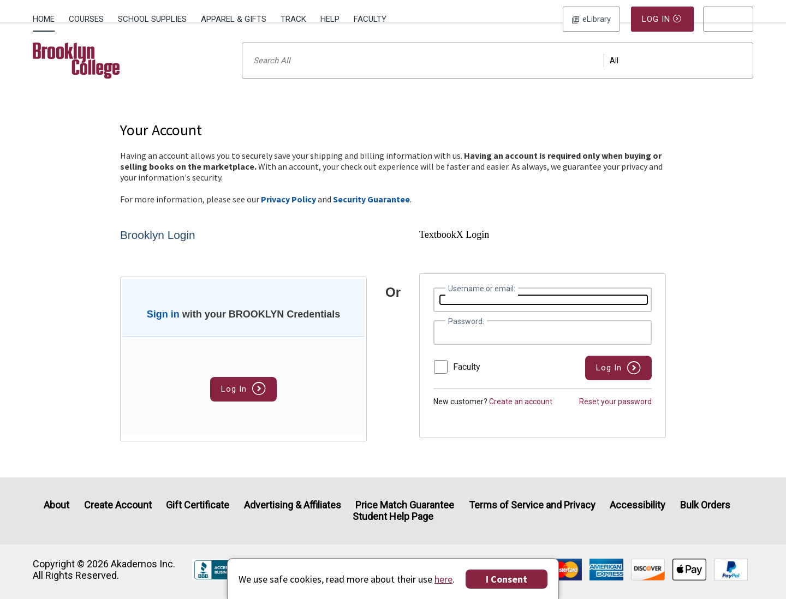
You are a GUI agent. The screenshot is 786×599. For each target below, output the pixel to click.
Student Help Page (393, 516)
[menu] (728, 19)
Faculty (370, 19)
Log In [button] (591, 19)
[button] (728, 19)
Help (330, 19)
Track (293, 19)
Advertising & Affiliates (292, 505)
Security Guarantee (371, 213)
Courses (86, 19)
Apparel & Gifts (233, 19)
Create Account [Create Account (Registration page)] (118, 505)
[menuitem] (47, 18)
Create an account (520, 415)
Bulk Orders (705, 505)
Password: (466, 335)
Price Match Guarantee (404, 505)
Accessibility (637, 505)
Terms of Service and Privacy (532, 505)
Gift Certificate (197, 505)
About (56, 505)
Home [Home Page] (44, 19)
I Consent (506, 579)
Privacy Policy (288, 213)
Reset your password (615, 415)
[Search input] (497, 75)
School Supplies (152, 19)
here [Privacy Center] (443, 579)
